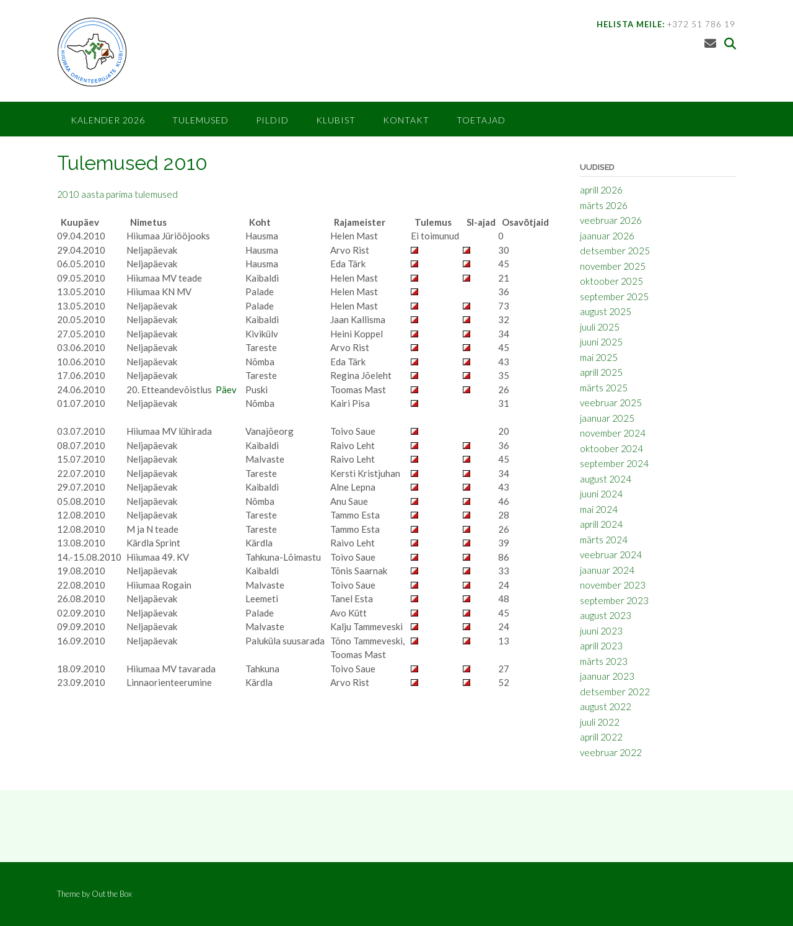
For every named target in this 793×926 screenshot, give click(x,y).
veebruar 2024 (611, 554)
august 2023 (605, 615)
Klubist (336, 120)
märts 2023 (604, 661)
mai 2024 (599, 509)
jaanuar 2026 (607, 235)
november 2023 (613, 584)
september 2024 (614, 463)
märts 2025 (604, 387)
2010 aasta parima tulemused (117, 194)
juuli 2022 (600, 722)
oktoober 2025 (611, 281)
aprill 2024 (601, 524)
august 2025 (605, 311)
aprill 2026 (601, 189)
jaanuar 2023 (607, 676)
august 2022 (605, 706)
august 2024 (605, 478)
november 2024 (613, 433)
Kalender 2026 (108, 120)
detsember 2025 (615, 250)
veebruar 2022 (611, 752)
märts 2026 (604, 205)
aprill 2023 (601, 645)
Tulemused (200, 120)
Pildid (272, 120)
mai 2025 (599, 357)
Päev (226, 389)
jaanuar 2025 (607, 418)
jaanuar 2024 (607, 570)
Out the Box (112, 894)
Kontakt (406, 120)
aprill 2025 (601, 372)
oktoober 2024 (611, 448)
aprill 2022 (601, 736)
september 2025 (614, 296)
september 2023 (614, 600)
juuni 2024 (601, 493)
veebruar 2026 (611, 220)
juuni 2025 (601, 341)
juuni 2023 (601, 630)
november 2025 (613, 266)
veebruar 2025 (611, 402)
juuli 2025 (600, 326)
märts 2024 (604, 539)
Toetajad (481, 120)
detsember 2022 (615, 691)
